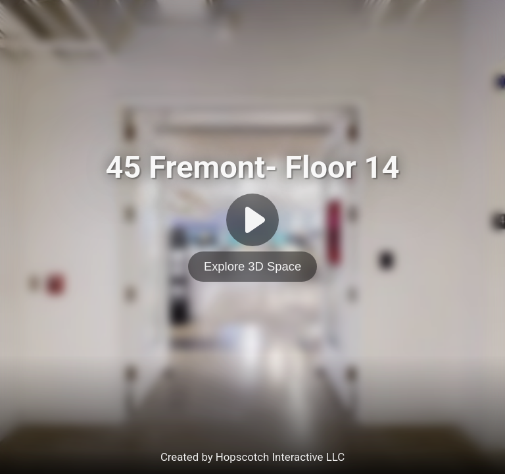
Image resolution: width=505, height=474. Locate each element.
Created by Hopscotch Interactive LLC (252, 456)
